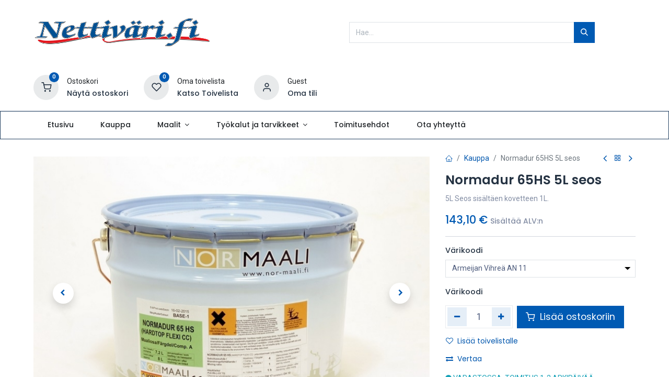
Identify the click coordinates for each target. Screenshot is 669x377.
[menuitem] (60, 125)
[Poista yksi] (457, 316)
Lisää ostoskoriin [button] (570, 317)
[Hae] (584, 32)
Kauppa (476, 158)
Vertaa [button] (464, 358)
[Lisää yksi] (501, 316)
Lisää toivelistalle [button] (482, 341)
